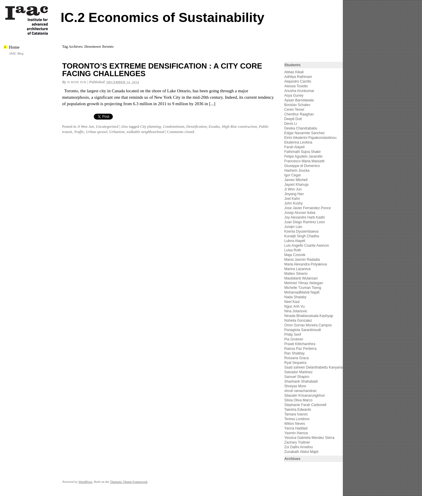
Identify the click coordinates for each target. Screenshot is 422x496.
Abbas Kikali (294, 72)
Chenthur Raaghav (299, 114)
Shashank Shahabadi (301, 381)
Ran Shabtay (294, 353)
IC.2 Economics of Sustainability (162, 17)
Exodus (214, 126)
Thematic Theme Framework (128, 481)
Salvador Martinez (298, 372)
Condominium (173, 126)
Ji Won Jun (76, 82)
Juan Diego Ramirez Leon (304, 222)
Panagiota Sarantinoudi (302, 330)
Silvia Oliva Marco (298, 400)
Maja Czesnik (294, 255)
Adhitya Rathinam (298, 77)
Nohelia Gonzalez (298, 320)
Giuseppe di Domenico (302, 166)
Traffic (79, 131)
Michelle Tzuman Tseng (302, 288)
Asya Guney (293, 95)
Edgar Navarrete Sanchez (304, 133)
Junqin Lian (293, 227)
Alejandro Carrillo (297, 81)
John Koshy (293, 203)
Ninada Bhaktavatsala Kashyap (308, 316)
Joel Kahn (292, 199)
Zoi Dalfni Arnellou (298, 447)
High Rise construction (239, 126)
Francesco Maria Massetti (304, 161)
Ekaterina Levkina (298, 142)
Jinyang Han (294, 194)
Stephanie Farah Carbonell (305, 405)
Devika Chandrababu (300, 128)
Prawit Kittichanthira (299, 344)
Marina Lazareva (297, 269)
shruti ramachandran (300, 391)
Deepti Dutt (293, 119)
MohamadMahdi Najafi (301, 292)
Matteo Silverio (295, 274)
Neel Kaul (292, 302)
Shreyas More (295, 386)
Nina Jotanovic (295, 311)
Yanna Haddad (295, 428)
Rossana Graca (296, 358)
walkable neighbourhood (145, 131)
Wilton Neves (294, 424)
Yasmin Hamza (296, 433)
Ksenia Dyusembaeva (301, 231)
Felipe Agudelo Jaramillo (303, 156)
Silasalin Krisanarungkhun (304, 395)
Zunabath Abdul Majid (301, 452)
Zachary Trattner (297, 442)
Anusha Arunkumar (299, 91)
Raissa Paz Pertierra (300, 349)
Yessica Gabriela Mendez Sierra (309, 438)
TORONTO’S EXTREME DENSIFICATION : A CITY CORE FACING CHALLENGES (162, 70)
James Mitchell (295, 180)
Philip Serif (292, 335)
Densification (196, 126)
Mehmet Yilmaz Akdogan (303, 283)
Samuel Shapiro (296, 377)
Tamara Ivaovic (296, 414)
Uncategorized (107, 126)
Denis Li (290, 124)
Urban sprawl (97, 131)
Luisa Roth (292, 250)
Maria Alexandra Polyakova (305, 264)
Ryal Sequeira (295, 363)
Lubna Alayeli (294, 241)
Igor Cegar (292, 175)
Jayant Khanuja (296, 185)
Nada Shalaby (295, 297)
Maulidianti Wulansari (301, 278)
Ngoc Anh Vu (294, 306)
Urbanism (117, 131)
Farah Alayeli (294, 147)
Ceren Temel (294, 110)
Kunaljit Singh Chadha (301, 236)
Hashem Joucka (296, 170)
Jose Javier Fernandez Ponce (307, 208)
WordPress (85, 481)
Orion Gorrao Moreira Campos (308, 325)
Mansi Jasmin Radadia (302, 260)
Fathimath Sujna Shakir (302, 152)
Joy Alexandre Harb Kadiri (304, 217)
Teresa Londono (296, 419)
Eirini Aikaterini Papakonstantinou (310, 138)
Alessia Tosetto (296, 86)
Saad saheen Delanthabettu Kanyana (313, 367)
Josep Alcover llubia (299, 213)
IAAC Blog (16, 53)
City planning (150, 126)
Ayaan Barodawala (299, 100)
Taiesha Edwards (297, 410)
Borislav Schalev (297, 105)
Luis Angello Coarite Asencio (306, 245)
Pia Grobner (293, 339)
